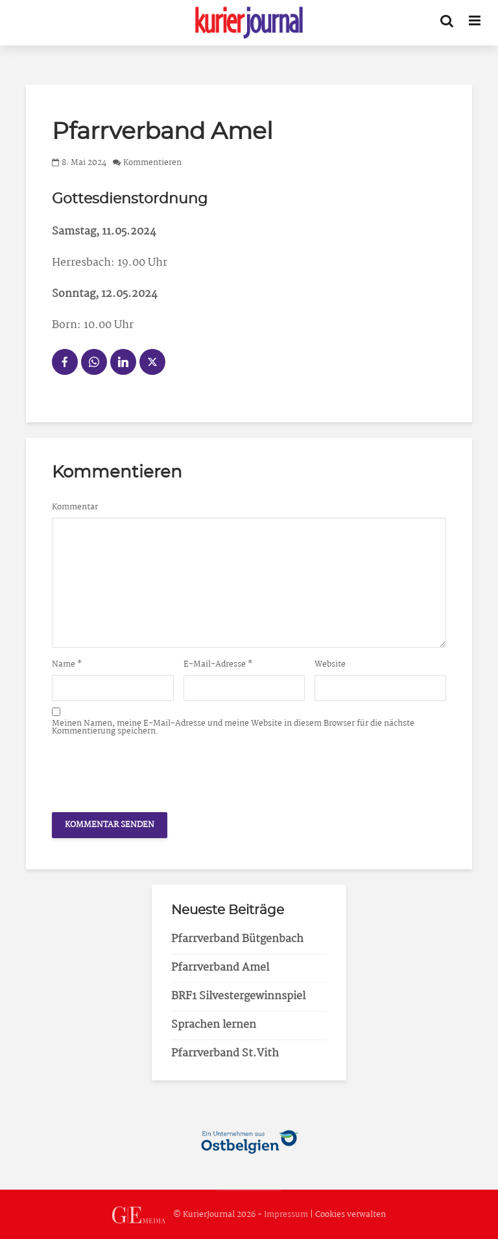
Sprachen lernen (213, 1025)
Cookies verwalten (350, 1215)
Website (330, 665)
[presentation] (150, 770)
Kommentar (75, 507)
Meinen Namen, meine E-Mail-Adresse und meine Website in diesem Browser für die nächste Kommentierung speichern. (233, 727)
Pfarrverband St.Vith (225, 1053)
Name (67, 665)
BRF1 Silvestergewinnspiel (238, 996)
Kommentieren (152, 163)
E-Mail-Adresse (218, 665)
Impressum (286, 1215)
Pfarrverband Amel (220, 968)
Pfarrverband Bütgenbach (237, 939)
